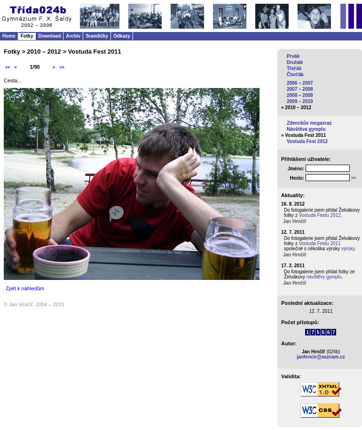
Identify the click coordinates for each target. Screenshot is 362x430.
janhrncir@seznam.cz (321, 356)
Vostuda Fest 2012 (307, 141)
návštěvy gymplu (324, 276)
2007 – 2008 (300, 89)
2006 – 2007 (300, 83)
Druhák (295, 62)
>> (61, 67)
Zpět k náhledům (25, 288)
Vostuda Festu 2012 (320, 215)
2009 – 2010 (300, 101)
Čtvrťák (295, 74)
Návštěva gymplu (306, 129)
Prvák (293, 56)
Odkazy (121, 36)
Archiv (73, 36)
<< (7, 67)
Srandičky (97, 36)
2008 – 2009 (300, 95)
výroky (347, 248)
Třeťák (294, 68)
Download (49, 36)
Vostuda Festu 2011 (320, 243)
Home (9, 36)
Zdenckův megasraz (309, 123)
